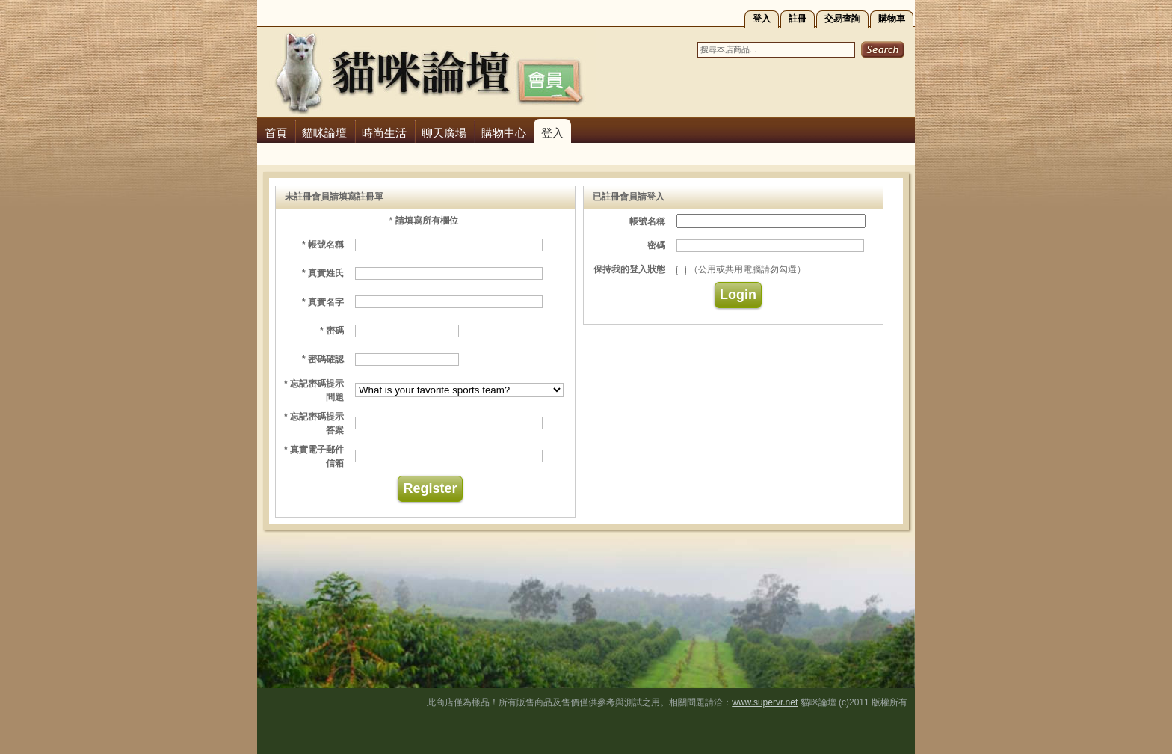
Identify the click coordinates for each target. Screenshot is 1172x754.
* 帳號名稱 (323, 244)
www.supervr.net (765, 702)
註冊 (797, 18)
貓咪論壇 (324, 132)
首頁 (276, 132)
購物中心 (503, 132)
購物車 (891, 18)
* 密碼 (332, 330)
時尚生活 (384, 132)
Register (430, 488)
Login (738, 294)
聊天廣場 (444, 132)
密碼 (656, 245)
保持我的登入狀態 (629, 269)
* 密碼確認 (323, 359)
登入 (762, 18)
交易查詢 (842, 18)
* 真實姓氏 (323, 273)
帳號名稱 (647, 221)
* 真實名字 (323, 302)
